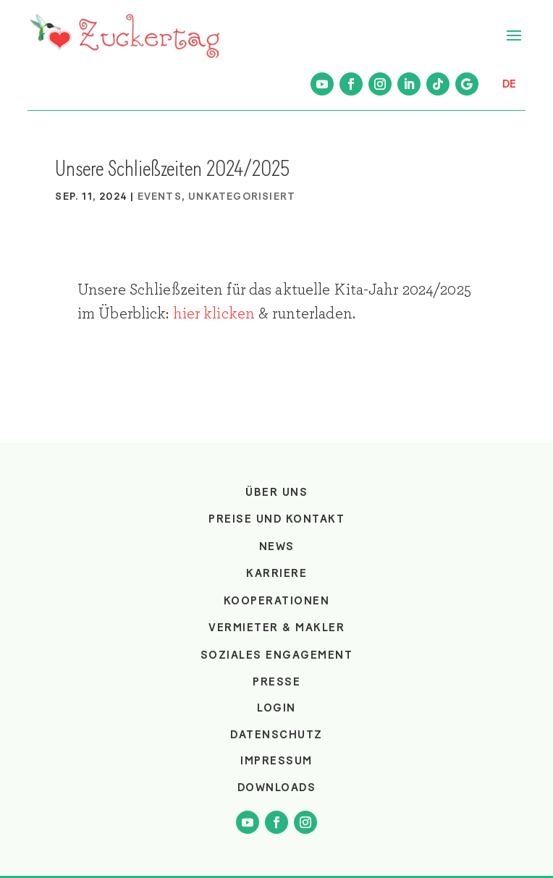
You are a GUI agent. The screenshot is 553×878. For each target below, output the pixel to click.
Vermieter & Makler (276, 627)
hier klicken (214, 313)
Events (160, 196)
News (277, 546)
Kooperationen (277, 600)
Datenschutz (276, 734)
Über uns (276, 492)
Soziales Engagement (276, 655)
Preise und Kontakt (276, 518)
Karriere (276, 573)
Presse (276, 681)
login (276, 707)
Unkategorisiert (241, 196)
